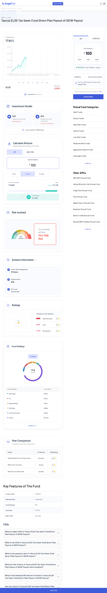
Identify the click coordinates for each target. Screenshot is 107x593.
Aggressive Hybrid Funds (83, 149)
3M (23, 82)
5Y (42, 82)
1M (18, 82)
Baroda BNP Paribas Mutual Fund (86, 222)
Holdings (33, 356)
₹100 (79, 59)
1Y (33, 82)
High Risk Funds (79, 124)
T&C (100, 91)
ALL (47, 82)
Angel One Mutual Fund (82, 190)
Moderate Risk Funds (81, 143)
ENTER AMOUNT (33, 160)
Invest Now (88, 96)
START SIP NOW (58, 3)
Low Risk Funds (79, 137)
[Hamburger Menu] (104, 4)
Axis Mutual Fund (80, 197)
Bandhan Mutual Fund (82, 209)
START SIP (53, 590)
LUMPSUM (96, 38)
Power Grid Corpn (14, 413)
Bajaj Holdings (13, 403)
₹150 (88, 59)
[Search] (53, 8)
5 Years (41, 174)
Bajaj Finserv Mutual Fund (83, 203)
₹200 (97, 59)
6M (28, 82)
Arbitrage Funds (79, 156)
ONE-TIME (30, 152)
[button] (33, 533)
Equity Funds (78, 118)
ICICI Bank (12, 408)
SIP (14, 152)
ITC (10, 398)
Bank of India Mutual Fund (83, 215)
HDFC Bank (12, 394)
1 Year (14, 174)
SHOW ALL (33, 426)
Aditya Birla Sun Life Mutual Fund (86, 184)
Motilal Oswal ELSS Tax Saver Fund (19, 458)
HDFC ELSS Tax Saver (15, 465)
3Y (37, 82)
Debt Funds (77, 112)
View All (88, 163)
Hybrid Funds (78, 131)
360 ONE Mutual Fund (82, 178)
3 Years (27, 174)
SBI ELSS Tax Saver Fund (16, 471)
